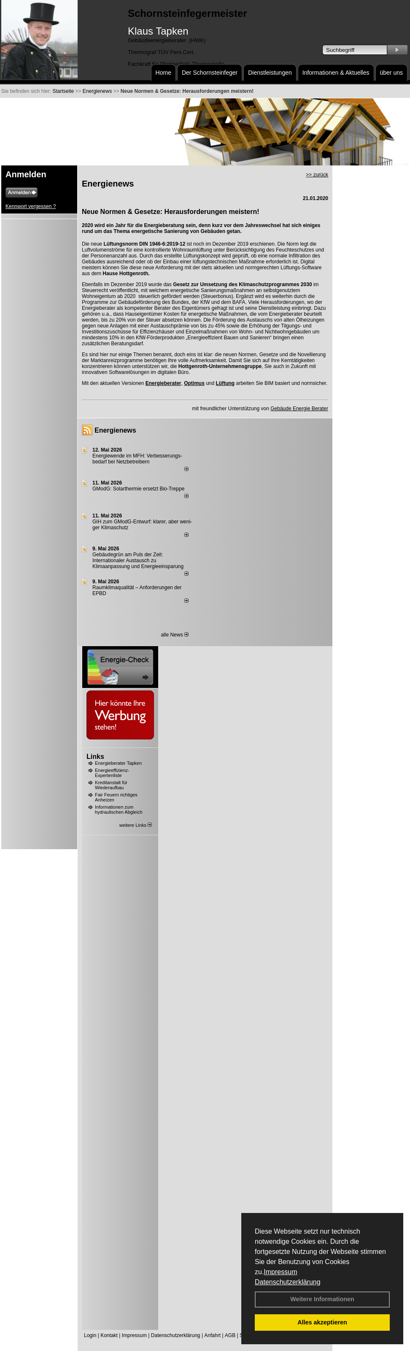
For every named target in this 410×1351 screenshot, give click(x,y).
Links (95, 756)
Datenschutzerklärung (288, 1282)
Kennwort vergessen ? (30, 206)
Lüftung (225, 383)
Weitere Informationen (322, 1299)
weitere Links (135, 825)
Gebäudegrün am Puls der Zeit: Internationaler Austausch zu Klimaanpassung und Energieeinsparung (137, 560)
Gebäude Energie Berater (299, 409)
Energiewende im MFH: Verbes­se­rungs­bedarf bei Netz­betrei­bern (137, 459)
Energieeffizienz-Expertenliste (112, 773)
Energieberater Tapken (118, 763)
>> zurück (317, 175)
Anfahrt (212, 1335)
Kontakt (109, 1335)
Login (90, 1335)
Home (163, 72)
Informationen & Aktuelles (336, 72)
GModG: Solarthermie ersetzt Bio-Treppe (138, 489)
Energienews (115, 430)
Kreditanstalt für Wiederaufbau (111, 785)
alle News (174, 635)
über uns (391, 72)
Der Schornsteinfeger (209, 72)
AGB (230, 1335)
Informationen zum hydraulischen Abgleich (119, 809)
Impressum (280, 1271)
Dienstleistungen (270, 72)
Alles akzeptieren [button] (322, 1322)
